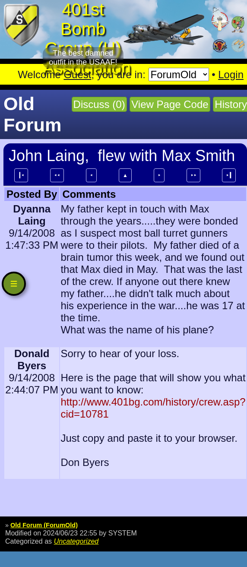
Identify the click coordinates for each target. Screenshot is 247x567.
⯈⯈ (193, 175)
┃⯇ (21, 175)
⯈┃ (229, 175)
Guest (77, 74)
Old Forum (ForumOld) (44, 525)
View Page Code (169, 104)
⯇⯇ (57, 175)
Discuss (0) (99, 104)
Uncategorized (76, 541)
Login (231, 74)
